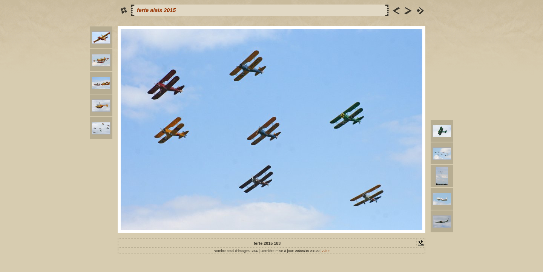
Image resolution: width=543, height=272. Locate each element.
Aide (326, 251)
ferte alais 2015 (156, 10)
